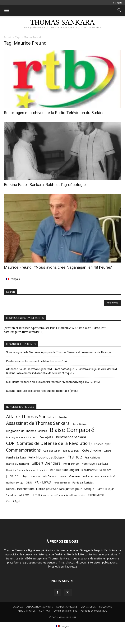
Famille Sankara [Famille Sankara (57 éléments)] (16, 457)
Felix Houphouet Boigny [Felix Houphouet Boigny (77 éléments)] (46, 457)
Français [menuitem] (14, 279)
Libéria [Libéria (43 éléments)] (62, 476)
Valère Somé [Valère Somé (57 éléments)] (96, 495)
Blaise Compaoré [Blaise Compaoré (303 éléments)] (72, 430)
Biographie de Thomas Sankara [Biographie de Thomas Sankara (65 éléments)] (26, 431)
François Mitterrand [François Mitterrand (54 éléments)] (17, 463)
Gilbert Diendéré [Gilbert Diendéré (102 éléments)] (46, 463)
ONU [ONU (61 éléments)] (29, 482)
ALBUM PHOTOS (26, 610)
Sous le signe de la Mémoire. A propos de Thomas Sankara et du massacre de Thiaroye (58, 352)
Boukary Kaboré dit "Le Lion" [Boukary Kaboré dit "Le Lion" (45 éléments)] (21, 437)
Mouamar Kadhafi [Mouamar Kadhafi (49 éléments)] (105, 476)
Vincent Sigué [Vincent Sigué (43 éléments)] (13, 501)
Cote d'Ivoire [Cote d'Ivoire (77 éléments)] (91, 450)
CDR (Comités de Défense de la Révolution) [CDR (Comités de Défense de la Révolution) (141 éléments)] (49, 443)
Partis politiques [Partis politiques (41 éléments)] (62, 482)
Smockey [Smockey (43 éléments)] (11, 494)
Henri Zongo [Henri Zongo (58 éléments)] (71, 463)
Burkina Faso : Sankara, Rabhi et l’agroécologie (45, 184)
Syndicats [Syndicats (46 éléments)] (24, 494)
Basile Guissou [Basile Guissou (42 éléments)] (79, 424)
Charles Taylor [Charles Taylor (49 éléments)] (102, 444)
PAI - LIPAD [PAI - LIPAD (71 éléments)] (43, 482)
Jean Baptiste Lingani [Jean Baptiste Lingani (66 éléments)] (64, 470)
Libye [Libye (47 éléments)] (24, 476)
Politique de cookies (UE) (94, 610)
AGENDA (18, 606)
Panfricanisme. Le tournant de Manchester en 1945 (37, 361)
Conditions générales (65, 610)
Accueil (8, 37)
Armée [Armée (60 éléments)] (62, 417)
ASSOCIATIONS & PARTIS (39, 606)
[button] (6, 10)
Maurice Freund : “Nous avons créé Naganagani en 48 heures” (58, 267)
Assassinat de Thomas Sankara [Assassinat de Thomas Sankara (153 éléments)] (38, 423)
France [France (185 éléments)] (74, 457)
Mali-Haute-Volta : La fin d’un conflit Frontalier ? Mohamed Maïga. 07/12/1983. (53, 381)
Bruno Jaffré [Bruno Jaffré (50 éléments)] (46, 437)
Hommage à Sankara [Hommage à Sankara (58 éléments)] (94, 463)
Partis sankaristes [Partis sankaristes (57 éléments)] (83, 482)
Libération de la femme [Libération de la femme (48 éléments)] (43, 476)
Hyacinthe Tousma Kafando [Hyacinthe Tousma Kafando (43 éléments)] (20, 469)
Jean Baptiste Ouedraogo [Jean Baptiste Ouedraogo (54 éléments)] (96, 470)
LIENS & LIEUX (88, 606)
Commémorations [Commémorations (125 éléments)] (23, 450)
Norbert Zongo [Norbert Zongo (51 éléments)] (14, 482)
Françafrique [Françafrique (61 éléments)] (92, 457)
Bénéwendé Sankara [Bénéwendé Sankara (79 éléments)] (71, 437)
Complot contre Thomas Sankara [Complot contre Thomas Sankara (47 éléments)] (61, 450)
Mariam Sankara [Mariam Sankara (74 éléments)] (80, 476)
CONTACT (44, 610)
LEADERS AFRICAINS (66, 606)
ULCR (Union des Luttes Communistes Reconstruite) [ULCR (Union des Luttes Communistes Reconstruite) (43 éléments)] (58, 494)
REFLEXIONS (105, 606)
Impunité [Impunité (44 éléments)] (42, 469)
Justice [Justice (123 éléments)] (12, 476)
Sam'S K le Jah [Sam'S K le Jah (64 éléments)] (105, 489)
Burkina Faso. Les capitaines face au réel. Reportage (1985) (42, 390)
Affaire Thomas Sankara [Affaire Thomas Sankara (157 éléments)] (31, 417)
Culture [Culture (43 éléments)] (107, 450)
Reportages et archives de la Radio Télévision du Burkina (54, 112)
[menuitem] (117, 3)
